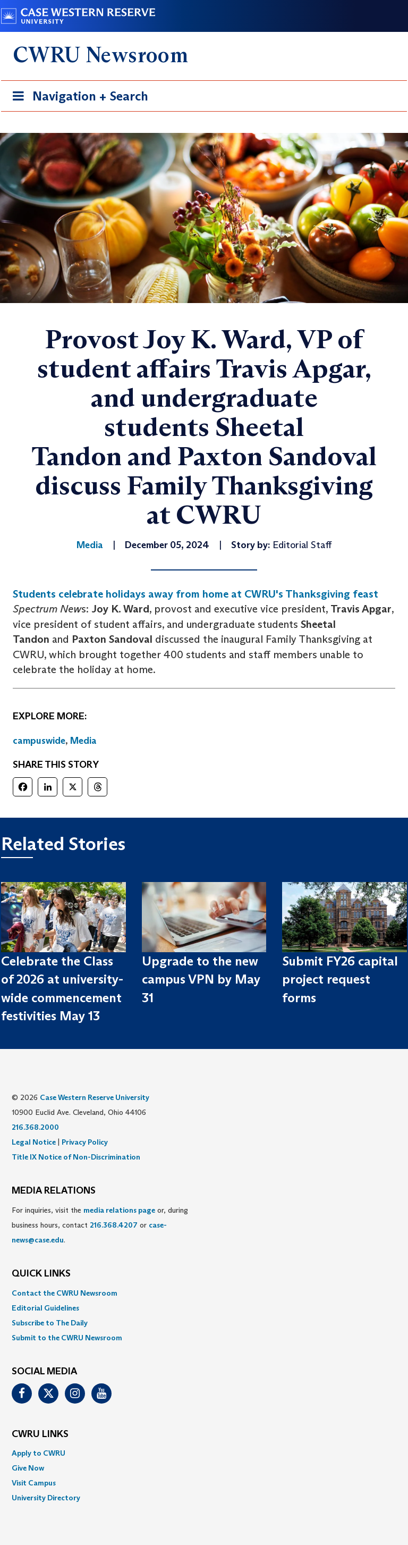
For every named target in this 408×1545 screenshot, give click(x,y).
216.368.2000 (35, 1127)
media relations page (119, 1210)
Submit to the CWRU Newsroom (67, 1337)
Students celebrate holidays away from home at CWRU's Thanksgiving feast (195, 593)
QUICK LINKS (41, 1274)
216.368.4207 (114, 1225)
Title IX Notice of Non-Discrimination (76, 1157)
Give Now (28, 1468)
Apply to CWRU (38, 1453)
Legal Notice (34, 1142)
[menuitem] (204, 1293)
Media (83, 740)
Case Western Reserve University (94, 1097)
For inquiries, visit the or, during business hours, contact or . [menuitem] (100, 1225)
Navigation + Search (77, 98)
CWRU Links (40, 1434)
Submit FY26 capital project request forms (340, 979)
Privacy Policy (85, 1142)
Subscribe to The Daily (50, 1323)
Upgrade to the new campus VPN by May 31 (201, 979)
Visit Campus (34, 1483)
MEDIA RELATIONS (54, 1191)
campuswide (39, 740)
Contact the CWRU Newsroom (64, 1293)
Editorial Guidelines (45, 1308)
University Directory (46, 1497)
